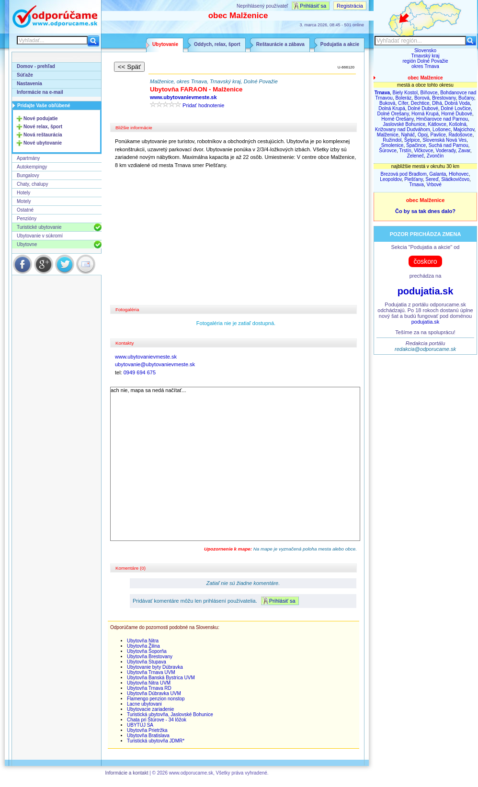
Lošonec (441, 129)
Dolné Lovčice (456, 108)
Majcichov (463, 129)
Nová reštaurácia (42, 134)
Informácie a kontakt (126, 773)
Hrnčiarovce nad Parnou (442, 119)
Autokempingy (32, 166)
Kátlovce (437, 124)
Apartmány (28, 158)
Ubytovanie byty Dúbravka (155, 667)
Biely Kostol (405, 92)
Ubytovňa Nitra (143, 640)
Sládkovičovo (455, 179)
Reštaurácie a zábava (280, 44)
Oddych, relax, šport (217, 44)
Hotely (23, 192)
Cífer (403, 103)
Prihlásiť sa (313, 6)
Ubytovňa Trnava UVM (151, 672)
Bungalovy (28, 175)
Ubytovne (27, 244)
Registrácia (350, 6)
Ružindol (392, 140)
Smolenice (392, 145)
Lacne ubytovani (144, 704)
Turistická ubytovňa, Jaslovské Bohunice (170, 714)
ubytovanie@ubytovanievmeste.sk (155, 364)
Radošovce (460, 134)
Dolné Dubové (423, 108)
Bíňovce (428, 92)
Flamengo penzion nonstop (156, 698)
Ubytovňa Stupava (146, 661)
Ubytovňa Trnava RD (149, 688)
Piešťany (413, 179)
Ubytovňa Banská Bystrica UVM (161, 677)
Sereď (431, 179)
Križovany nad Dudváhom (402, 129)
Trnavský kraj (425, 55)
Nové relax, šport (42, 126)
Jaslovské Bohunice (404, 124)
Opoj (423, 134)
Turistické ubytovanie (39, 227)
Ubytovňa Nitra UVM (149, 683)
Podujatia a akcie (339, 44)
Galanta (437, 174)
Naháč (408, 134)
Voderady (446, 150)
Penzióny (26, 218)
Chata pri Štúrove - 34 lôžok (156, 719)
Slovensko (425, 50)
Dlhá (437, 103)
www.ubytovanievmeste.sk (146, 357)
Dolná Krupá (391, 108)
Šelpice (412, 140)
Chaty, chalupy (32, 184)
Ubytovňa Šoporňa (147, 651)
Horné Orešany (397, 119)
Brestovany (443, 98)
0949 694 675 (140, 372)
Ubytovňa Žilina (143, 646)
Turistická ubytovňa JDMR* (155, 740)
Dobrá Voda (457, 103)
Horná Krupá (425, 113)
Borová (422, 98)
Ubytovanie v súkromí (40, 235)
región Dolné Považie (425, 61)
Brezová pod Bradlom (404, 174)
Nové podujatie (40, 118)
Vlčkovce (423, 150)
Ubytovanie (165, 44)
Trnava (416, 184)
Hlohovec (459, 174)
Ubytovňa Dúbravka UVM (154, 693)
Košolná (457, 124)
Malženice (387, 134)
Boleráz (403, 98)
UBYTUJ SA (140, 725)
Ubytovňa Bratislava (148, 735)
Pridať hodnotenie (203, 105)
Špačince (416, 145)
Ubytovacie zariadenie (150, 709)
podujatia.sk (426, 291)
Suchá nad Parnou (448, 145)
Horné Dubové (456, 113)
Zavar (464, 150)
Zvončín (435, 155)
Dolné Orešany (393, 113)
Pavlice (438, 134)
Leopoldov (390, 179)
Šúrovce (388, 150)
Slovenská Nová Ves (444, 140)
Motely (24, 201)
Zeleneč (415, 155)
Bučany (466, 98)
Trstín (405, 150)
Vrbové (434, 184)
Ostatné (25, 210)
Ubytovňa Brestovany (149, 656)
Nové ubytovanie (42, 143)
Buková (387, 103)
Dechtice (420, 103)
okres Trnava (425, 66)
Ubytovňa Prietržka (147, 730)
